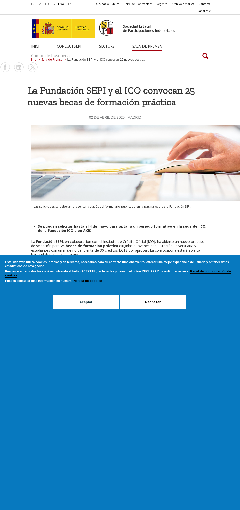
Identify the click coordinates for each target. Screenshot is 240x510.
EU (47, 4)
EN (70, 4)
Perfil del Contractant (138, 4)
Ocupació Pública (107, 4)
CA (39, 4)
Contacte (205, 4)
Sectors (107, 46)
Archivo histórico (183, 4)
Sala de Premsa (147, 46)
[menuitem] (33, 4)
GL (54, 4)
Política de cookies (87, 281)
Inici (35, 46)
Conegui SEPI (69, 46)
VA (62, 4)
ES (32, 4)
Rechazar (153, 302)
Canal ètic (204, 11)
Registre (161, 4)
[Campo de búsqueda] (205, 56)
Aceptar (85, 302)
